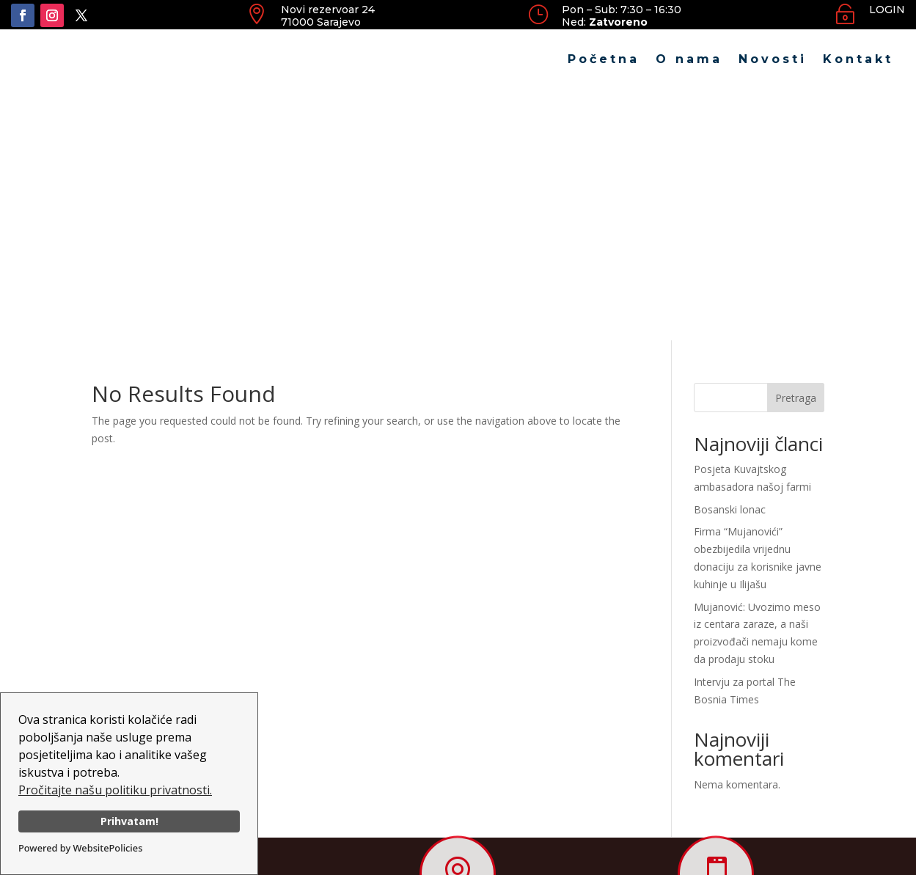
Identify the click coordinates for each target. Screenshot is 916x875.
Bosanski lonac (730, 259)
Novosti (773, 59)
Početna (604, 59)
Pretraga (795, 147)
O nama (689, 59)
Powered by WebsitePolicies (80, 847)
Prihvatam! (129, 821)
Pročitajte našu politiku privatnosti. (115, 790)
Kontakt (858, 59)
